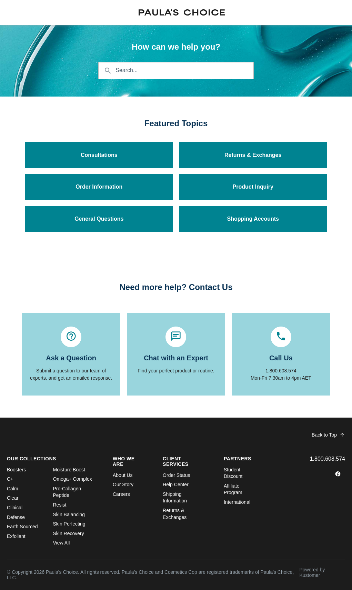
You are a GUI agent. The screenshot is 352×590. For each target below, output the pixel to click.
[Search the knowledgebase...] (176, 70)
